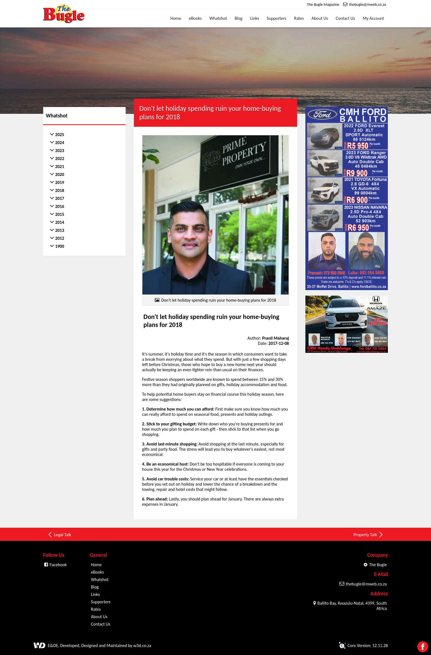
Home (175, 18)
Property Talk (368, 534)
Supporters (276, 18)
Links (254, 18)
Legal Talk (59, 534)
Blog (238, 18)
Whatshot (218, 18)
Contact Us (345, 18)
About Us (319, 18)
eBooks (195, 18)
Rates (299, 18)
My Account (373, 18)
